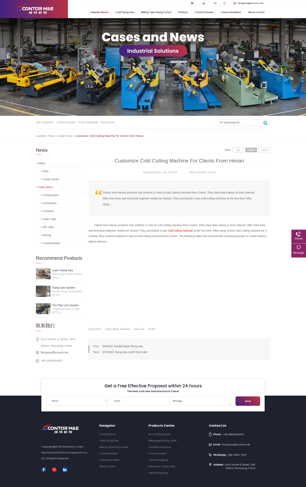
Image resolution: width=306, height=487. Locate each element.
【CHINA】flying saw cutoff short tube (124, 352)
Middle (251, 150)
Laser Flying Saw (62, 270)
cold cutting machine (180, 230)
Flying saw (107, 122)
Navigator (107, 426)
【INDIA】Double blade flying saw (122, 346)
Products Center (162, 426)
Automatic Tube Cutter (162, 466)
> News (40, 163)
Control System (204, 12)
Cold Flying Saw (125, 12)
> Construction (49, 195)
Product (183, 12)
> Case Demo (44, 187)
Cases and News (231, 12)
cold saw (139, 329)
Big (238, 150)
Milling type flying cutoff (163, 440)
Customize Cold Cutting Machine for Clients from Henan (109, 135)
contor (152, 329)
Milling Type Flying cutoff (156, 12)
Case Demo (65, 135)
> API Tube (47, 227)
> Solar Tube (48, 219)
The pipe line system (65, 305)
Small (264, 150)
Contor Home (100, 12)
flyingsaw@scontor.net (248, 3)
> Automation (49, 203)
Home (51, 135)
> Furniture (47, 211)
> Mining (46, 235)
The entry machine (160, 447)
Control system (66, 122)
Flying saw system (63, 287)
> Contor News (50, 179)
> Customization (50, 243)
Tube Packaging (88, 122)
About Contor (256, 12)
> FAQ (44, 171)
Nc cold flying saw (160, 434)
